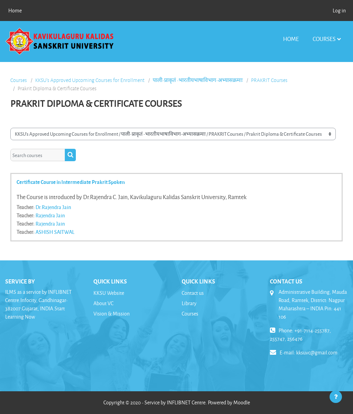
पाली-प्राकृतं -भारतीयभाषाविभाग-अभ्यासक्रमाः (198, 80)
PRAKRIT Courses (269, 80)
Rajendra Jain (50, 215)
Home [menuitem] (15, 10)
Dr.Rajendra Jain (53, 207)
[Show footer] (336, 397)
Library (189, 303)
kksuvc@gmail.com (316, 352)
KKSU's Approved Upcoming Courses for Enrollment (89, 80)
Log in (339, 10)
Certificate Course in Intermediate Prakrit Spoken (71, 182)
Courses (324, 39)
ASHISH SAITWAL (55, 231)
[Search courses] (37, 155)
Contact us (193, 293)
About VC (103, 303)
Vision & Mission (111, 313)
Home (291, 39)
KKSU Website (108, 293)
